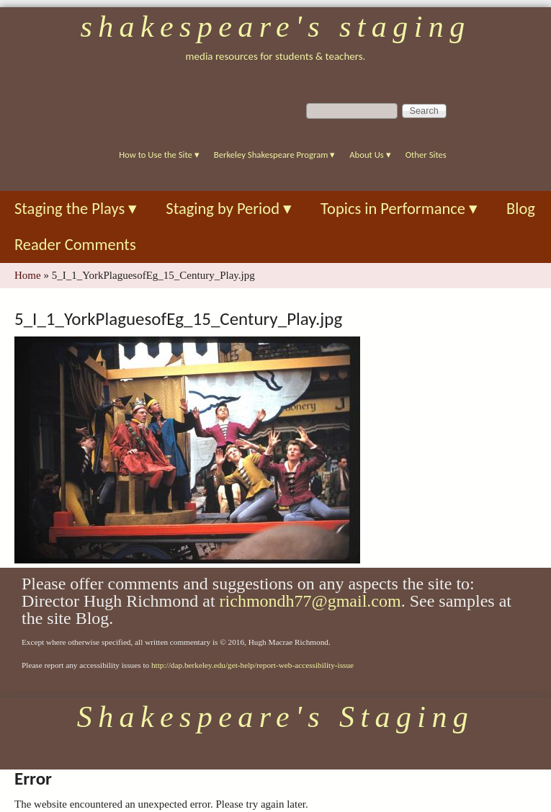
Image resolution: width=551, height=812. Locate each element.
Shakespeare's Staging (275, 26)
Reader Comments (75, 244)
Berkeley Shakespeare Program (274, 154)
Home (27, 275)
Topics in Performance (399, 208)
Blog (520, 208)
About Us (369, 154)
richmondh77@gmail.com (310, 601)
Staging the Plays (75, 208)
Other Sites (426, 154)
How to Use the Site (159, 154)
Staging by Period (229, 208)
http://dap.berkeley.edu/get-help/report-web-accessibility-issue (252, 665)
